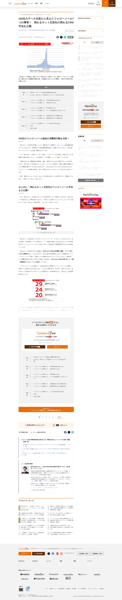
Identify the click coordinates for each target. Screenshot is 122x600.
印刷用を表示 (23, 432)
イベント (47, 3)
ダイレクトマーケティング (25, 37)
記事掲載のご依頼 (97, 553)
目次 (58, 87)
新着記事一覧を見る (90, 180)
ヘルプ (46, 588)
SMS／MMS (33, 128)
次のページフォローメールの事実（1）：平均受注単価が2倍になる (46, 409)
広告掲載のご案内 (83, 553)
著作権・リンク (53, 588)
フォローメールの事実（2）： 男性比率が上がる (43, 102)
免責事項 (68, 588)
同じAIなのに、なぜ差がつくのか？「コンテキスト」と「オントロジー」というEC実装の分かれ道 (32, 507)
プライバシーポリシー (93, 588)
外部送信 (101, 588)
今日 (84, 42)
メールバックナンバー (46, 342)
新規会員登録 (34, 347)
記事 (36, 3)
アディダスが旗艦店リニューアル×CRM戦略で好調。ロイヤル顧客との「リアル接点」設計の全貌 (32, 527)
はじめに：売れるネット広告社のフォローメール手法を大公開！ (47, 95)
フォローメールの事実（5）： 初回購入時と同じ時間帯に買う (46, 115)
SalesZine (35, 561)
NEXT (60, 417)
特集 (41, 3)
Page (23, 101)
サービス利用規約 (82, 588)
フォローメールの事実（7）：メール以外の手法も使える (45, 123)
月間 (97, 42)
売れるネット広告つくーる (51, 145)
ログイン (57, 347)
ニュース (30, 3)
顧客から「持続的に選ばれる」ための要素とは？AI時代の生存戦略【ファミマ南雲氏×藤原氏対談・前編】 (61, 507)
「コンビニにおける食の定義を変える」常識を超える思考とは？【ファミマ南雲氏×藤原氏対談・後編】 (61, 520)
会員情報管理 (61, 588)
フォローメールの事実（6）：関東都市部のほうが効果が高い (46, 118)
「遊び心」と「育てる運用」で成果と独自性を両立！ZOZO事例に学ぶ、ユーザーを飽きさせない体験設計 (33, 520)
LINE (31, 126)
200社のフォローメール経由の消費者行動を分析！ (43, 92)
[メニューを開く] (10, 3)
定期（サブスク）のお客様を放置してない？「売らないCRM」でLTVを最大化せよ (44, 453)
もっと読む (24, 455)
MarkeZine (21, 561)
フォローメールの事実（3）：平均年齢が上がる (43, 108)
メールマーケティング (39, 37)
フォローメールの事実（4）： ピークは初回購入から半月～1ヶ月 (47, 110)
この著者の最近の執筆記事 (38, 490)
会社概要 (74, 588)
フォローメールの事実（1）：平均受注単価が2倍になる (45, 100)
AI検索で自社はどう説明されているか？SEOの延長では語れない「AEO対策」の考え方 (61, 527)
